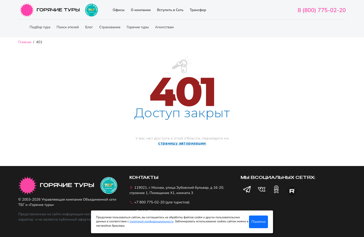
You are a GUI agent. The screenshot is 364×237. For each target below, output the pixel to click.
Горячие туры (138, 27)
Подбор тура (40, 27)
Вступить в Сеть (170, 10)
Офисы (119, 10)
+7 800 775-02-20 (149, 202)
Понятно (258, 221)
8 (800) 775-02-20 (322, 10)
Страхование (109, 27)
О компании (141, 10)
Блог (89, 27)
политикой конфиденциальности (151, 221)
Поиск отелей (68, 27)
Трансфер (198, 10)
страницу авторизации (182, 143)
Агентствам (164, 27)
